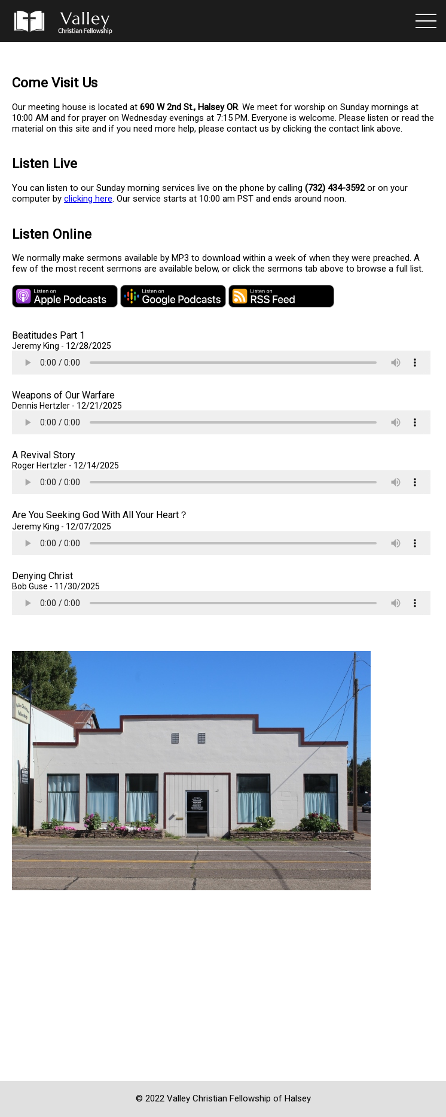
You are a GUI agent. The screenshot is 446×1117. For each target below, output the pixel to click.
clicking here (88, 198)
